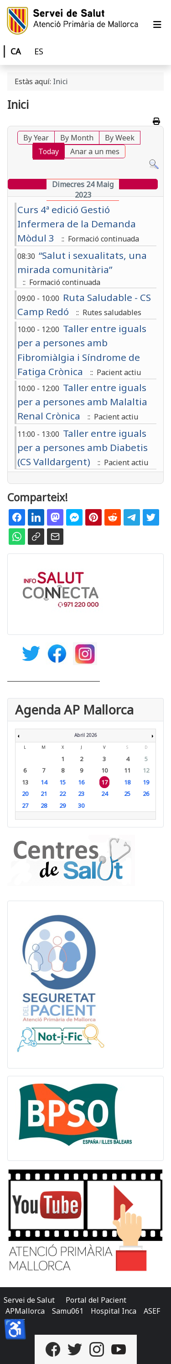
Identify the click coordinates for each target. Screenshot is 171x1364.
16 (81, 782)
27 (25, 805)
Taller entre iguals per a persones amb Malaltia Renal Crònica (82, 401)
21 (44, 793)
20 (25, 793)
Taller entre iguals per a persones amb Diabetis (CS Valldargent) (82, 447)
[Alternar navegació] (157, 25)
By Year (36, 138)
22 (62, 793)
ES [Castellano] (38, 51)
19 (146, 782)
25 (127, 793)
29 (62, 805)
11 (127, 770)
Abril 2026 (85, 735)
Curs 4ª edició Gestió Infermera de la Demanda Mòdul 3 (76, 223)
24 (104, 793)
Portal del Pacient (96, 1300)
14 (44, 782)
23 (81, 793)
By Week (120, 138)
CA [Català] (15, 51)
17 (104, 782)
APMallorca (25, 1311)
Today (48, 151)
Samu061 (67, 1311)
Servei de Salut (29, 1300)
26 (146, 793)
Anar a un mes (94, 151)
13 (25, 782)
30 (81, 805)
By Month (76, 138)
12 (146, 770)
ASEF (152, 1311)
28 (44, 805)
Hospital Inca (113, 1311)
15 (62, 782)
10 (104, 770)
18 (127, 782)
